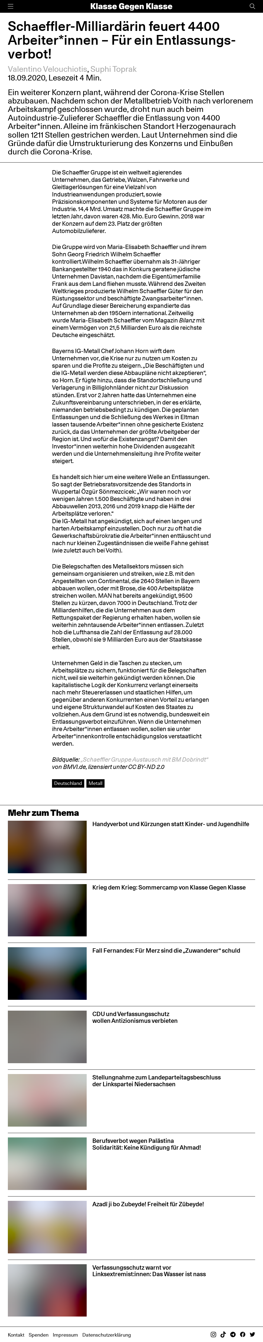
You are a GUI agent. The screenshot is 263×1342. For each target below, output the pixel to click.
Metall (95, 783)
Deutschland (68, 783)
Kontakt (16, 1335)
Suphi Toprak (113, 69)
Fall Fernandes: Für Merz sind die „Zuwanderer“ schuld (166, 950)
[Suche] (252, 6)
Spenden (38, 1335)
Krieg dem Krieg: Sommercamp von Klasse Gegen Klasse (169, 887)
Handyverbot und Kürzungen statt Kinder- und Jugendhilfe (170, 823)
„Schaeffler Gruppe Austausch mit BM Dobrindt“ (144, 759)
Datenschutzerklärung (106, 1335)
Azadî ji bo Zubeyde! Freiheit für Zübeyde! (148, 1204)
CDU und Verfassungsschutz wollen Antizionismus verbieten (135, 1017)
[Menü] (10, 6)
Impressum (65, 1335)
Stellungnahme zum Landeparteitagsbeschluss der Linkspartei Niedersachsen (156, 1080)
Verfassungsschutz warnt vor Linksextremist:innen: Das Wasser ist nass (149, 1271)
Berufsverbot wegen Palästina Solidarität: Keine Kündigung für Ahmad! (146, 1144)
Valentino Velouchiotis (47, 69)
